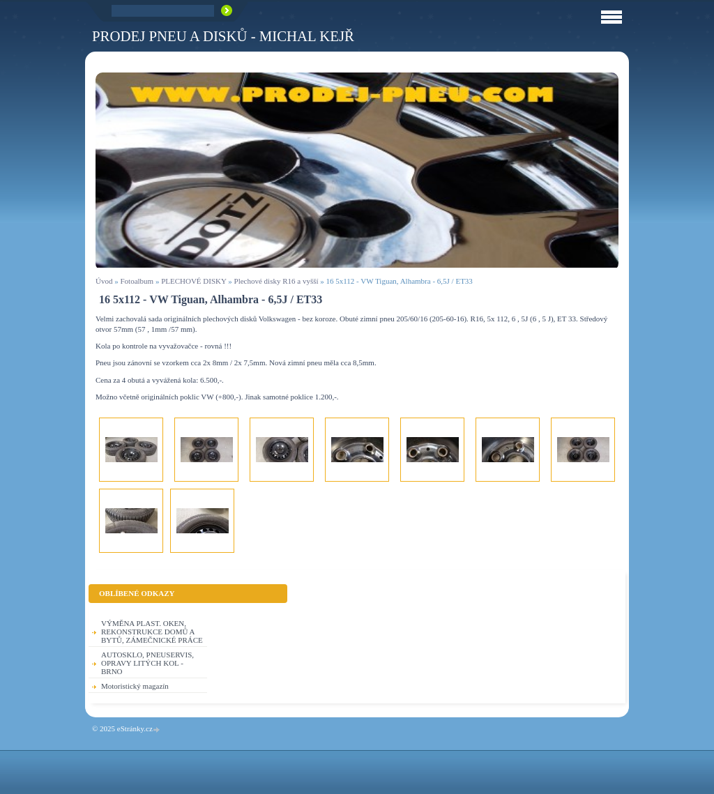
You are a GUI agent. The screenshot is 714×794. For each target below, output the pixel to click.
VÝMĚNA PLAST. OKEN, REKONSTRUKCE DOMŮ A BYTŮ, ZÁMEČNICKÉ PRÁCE (152, 631)
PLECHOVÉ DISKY (193, 281)
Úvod (104, 281)
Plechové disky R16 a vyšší (276, 281)
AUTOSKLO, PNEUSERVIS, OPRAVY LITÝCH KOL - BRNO (147, 662)
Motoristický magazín (135, 686)
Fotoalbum (136, 281)
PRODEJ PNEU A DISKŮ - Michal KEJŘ (223, 36)
